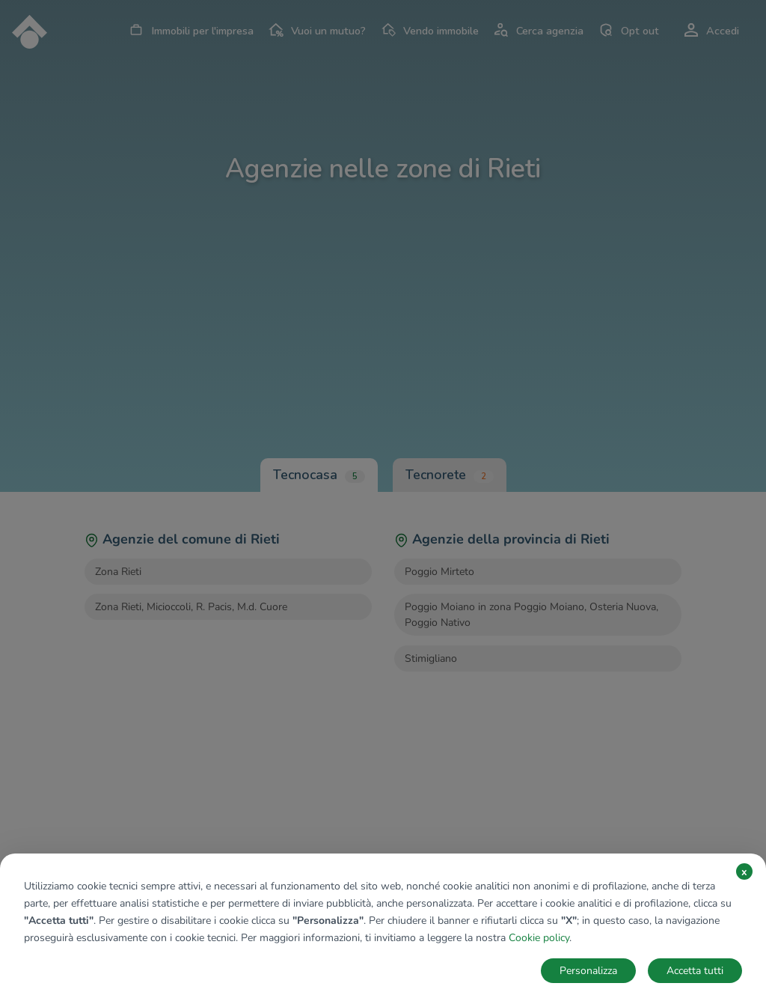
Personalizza (588, 971)
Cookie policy (539, 938)
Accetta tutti (695, 971)
